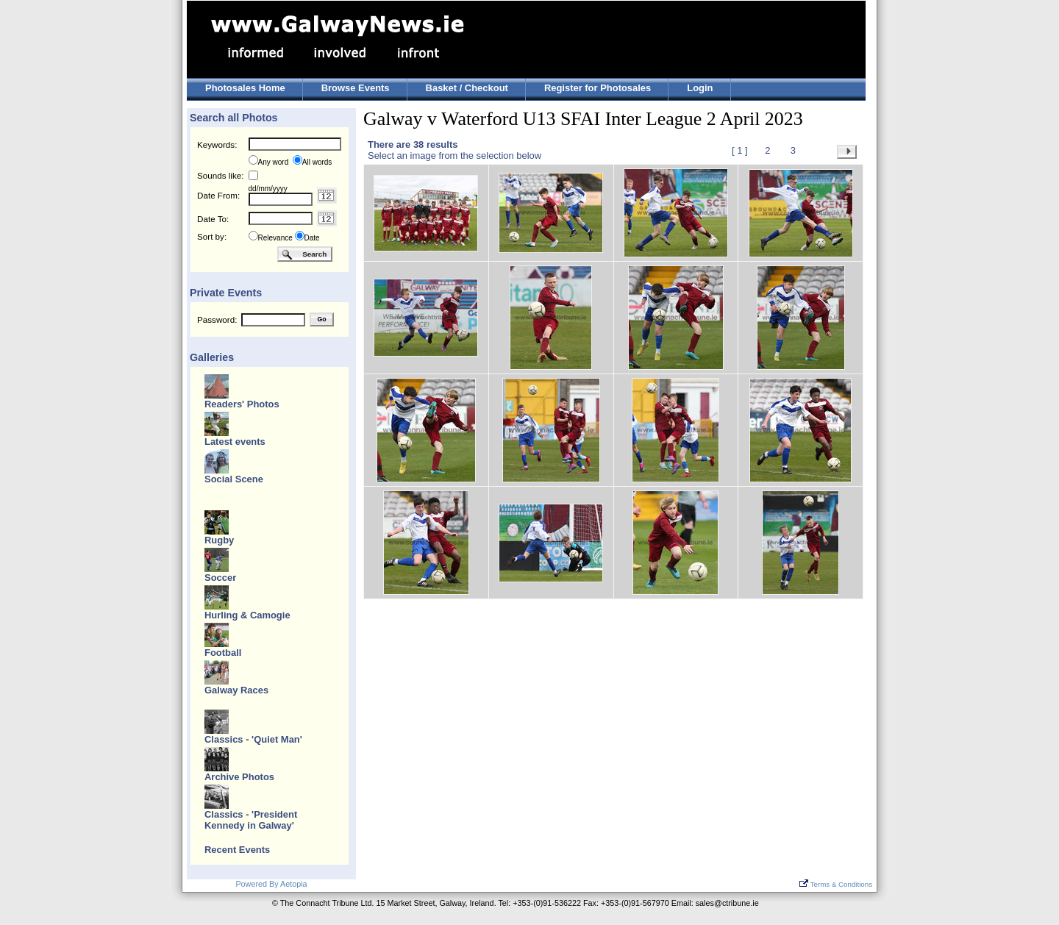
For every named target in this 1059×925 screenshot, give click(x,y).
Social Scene (233, 479)
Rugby (219, 540)
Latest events (234, 441)
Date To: (213, 219)
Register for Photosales (597, 87)
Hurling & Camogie (247, 615)
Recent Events (237, 849)
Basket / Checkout (467, 87)
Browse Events (355, 87)
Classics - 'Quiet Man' (253, 739)
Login (700, 87)
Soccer (220, 577)
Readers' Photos (241, 404)
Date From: (218, 195)
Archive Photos (239, 776)
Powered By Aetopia (271, 883)
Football (222, 652)
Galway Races (236, 690)
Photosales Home (245, 87)
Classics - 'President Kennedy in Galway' (250, 820)
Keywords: (217, 144)
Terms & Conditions (835, 884)
